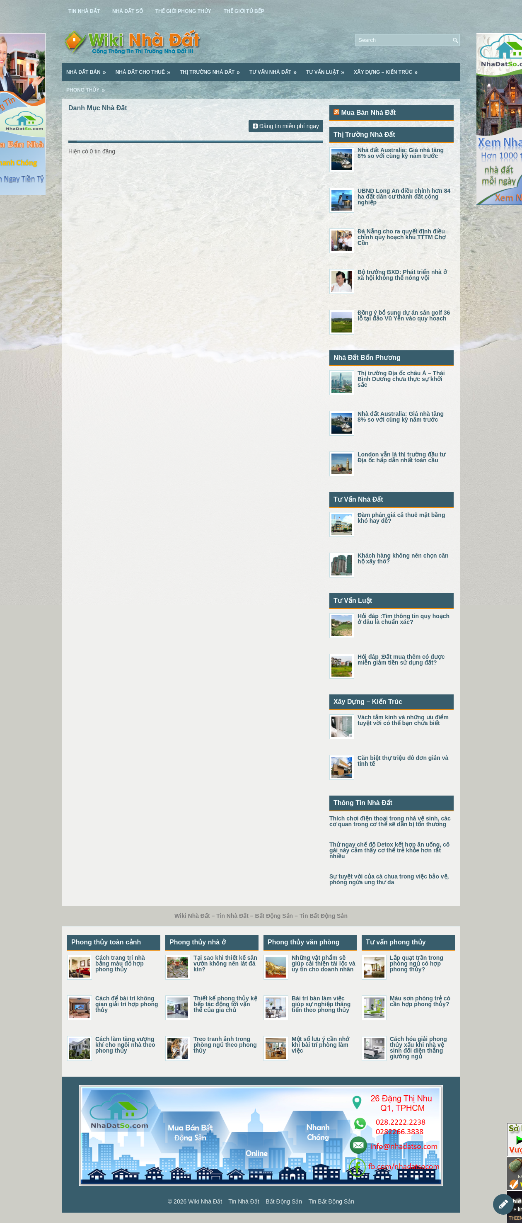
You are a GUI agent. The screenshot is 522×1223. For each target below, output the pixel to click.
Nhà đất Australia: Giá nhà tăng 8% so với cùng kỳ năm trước (401, 153)
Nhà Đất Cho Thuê (146, 69)
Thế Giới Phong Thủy (183, 11)
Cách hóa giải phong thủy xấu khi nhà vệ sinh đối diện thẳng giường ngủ (418, 1048)
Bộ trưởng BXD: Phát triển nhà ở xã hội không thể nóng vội (402, 275)
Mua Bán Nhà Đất (368, 112)
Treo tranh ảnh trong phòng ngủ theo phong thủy (225, 1045)
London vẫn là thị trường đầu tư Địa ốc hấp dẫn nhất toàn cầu (401, 457)
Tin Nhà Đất (84, 11)
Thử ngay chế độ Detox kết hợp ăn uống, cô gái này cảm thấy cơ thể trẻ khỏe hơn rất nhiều (389, 850)
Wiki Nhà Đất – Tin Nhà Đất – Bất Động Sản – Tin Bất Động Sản (271, 1201)
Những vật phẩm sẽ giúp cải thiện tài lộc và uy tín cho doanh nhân (323, 963)
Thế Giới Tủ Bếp (244, 11)
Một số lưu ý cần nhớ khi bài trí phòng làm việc (320, 1045)
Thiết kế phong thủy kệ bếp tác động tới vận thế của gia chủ (225, 1004)
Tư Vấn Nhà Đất (275, 69)
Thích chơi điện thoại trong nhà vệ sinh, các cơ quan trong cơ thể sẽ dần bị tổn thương (390, 821)
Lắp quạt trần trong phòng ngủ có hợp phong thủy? (416, 963)
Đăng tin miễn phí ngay (286, 126)
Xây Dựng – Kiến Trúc (388, 69)
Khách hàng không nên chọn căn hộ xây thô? (403, 558)
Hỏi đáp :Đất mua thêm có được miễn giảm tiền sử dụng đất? (401, 659)
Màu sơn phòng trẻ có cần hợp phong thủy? (420, 1001)
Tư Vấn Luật (328, 69)
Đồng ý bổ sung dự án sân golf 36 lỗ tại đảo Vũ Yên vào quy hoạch (404, 315)
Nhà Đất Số (127, 11)
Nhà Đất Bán (88, 69)
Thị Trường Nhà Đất (212, 69)
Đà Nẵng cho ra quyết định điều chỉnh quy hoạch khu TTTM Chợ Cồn (402, 237)
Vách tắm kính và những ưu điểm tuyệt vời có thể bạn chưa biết (403, 720)
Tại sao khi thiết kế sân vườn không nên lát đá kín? (225, 963)
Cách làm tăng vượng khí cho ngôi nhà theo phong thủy (125, 1045)
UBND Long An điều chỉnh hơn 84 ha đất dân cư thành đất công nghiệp (404, 196)
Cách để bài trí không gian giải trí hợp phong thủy (126, 1004)
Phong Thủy (88, 87)
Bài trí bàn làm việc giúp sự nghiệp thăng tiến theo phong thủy (321, 1004)
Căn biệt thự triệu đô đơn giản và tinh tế (403, 761)
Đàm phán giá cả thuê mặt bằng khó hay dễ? (401, 518)
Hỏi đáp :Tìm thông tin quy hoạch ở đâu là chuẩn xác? (404, 619)
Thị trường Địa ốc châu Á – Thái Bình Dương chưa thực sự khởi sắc (401, 379)
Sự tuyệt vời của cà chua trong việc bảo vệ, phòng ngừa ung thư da (389, 879)
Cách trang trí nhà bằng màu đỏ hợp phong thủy (120, 963)
